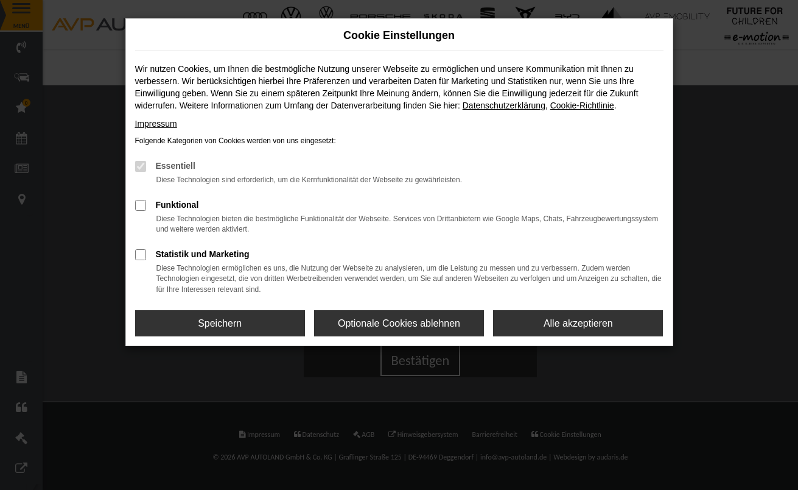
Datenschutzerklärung (504, 105)
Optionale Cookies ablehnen (399, 323)
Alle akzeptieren (578, 323)
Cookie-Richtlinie (582, 105)
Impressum (156, 124)
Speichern (220, 323)
